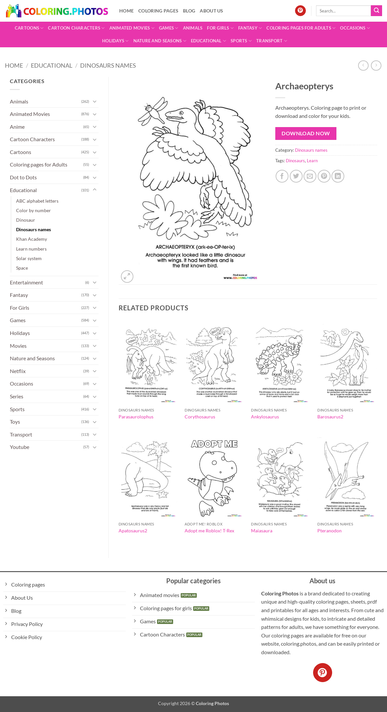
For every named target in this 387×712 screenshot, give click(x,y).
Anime (17, 126)
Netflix (18, 371)
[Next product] (363, 65)
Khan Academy (31, 239)
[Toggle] (95, 101)
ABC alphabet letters (37, 201)
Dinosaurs (295, 160)
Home (126, 10)
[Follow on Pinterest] (300, 10)
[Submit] (376, 10)
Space (22, 268)
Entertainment (26, 282)
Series (16, 396)
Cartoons (29, 28)
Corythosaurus (200, 416)
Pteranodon (329, 530)
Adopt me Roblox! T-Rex (209, 530)
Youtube (19, 447)
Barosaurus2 (330, 416)
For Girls (220, 28)
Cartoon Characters (76, 28)
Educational (208, 41)
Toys (15, 421)
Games (168, 28)
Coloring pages (158, 10)
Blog (189, 10)
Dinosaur (25, 220)
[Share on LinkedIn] (337, 176)
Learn (312, 160)
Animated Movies (131, 28)
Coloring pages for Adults (300, 28)
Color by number (33, 210)
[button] (127, 276)
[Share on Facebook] (282, 176)
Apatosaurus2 (133, 530)
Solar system (29, 258)
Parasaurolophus (136, 416)
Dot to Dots (23, 177)
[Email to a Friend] (310, 176)
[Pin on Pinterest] (324, 176)
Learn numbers (31, 249)
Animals (193, 28)
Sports (241, 41)
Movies (18, 346)
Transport (271, 41)
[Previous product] (376, 65)
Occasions (355, 28)
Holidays (115, 41)
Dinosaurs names (108, 65)
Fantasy (250, 28)
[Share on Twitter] (296, 176)
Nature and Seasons (159, 41)
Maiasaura (261, 530)
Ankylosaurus (265, 416)
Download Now (306, 133)
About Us (211, 10)
